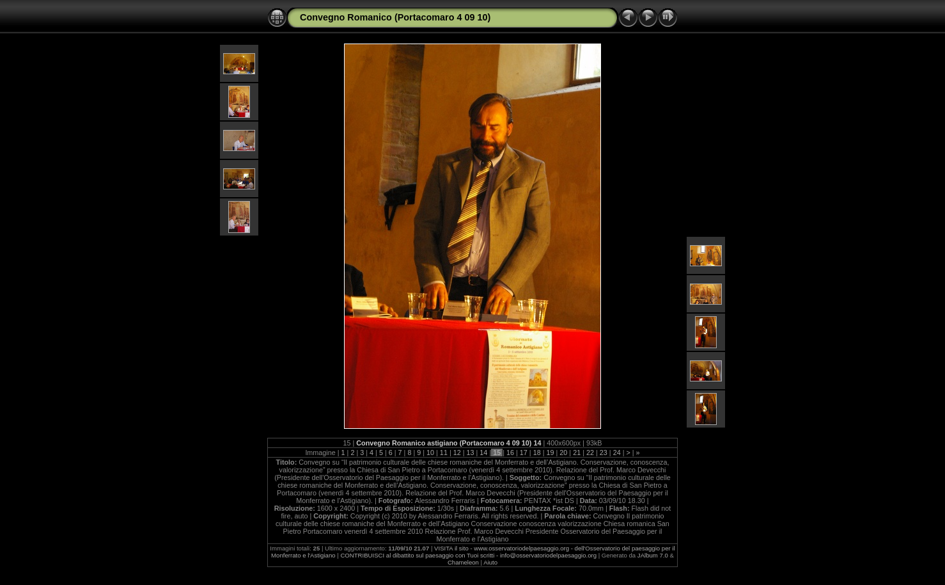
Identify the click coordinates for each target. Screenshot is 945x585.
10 (430, 452)
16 (510, 452)
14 (483, 452)
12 (457, 452)
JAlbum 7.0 (652, 555)
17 (523, 452)
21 (576, 452)
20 (563, 452)
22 (590, 452)
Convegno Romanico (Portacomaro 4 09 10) (395, 17)
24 (617, 452)
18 (537, 452)
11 (443, 452)
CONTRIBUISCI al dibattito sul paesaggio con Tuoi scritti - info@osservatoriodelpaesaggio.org (468, 555)
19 (550, 452)
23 (603, 452)
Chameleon (463, 562)
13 (470, 452)
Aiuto (490, 562)
